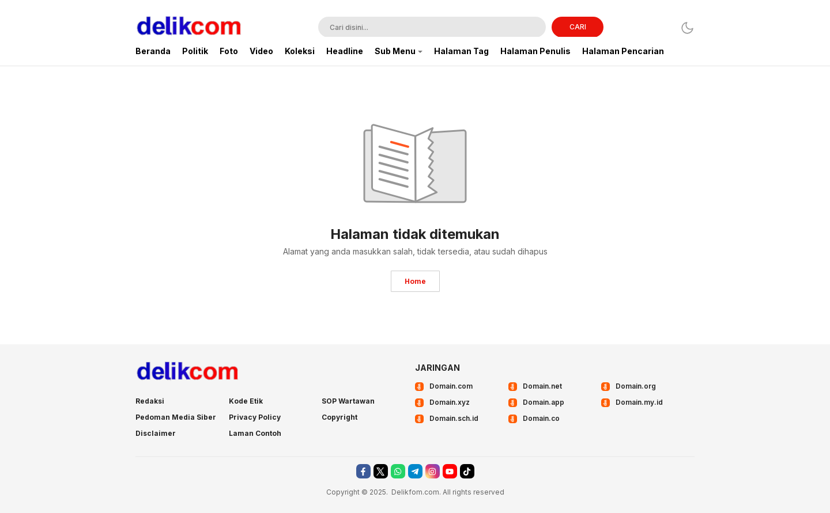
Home (415, 281)
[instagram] (432, 471)
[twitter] (380, 471)
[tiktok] (467, 471)
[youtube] (450, 471)
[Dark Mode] (687, 28)
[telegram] (415, 471)
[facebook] (363, 471)
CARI (577, 26)
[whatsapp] (398, 471)
